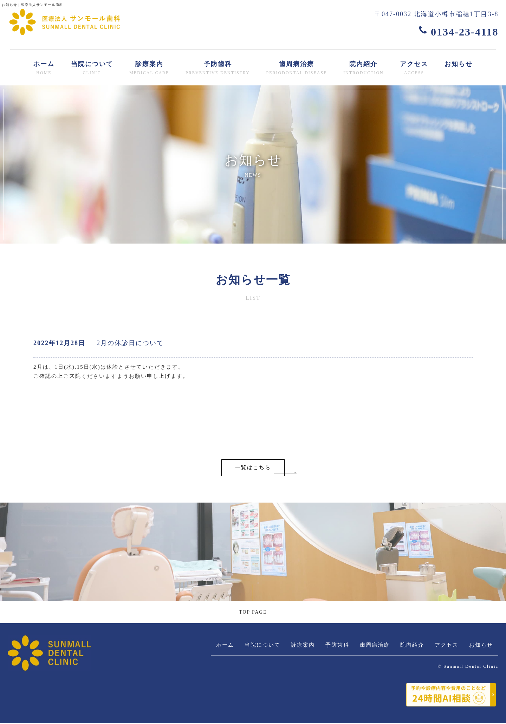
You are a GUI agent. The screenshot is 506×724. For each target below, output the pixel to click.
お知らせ (459, 63)
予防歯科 (218, 68)
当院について (92, 68)
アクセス (414, 68)
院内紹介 (363, 68)
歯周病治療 (296, 68)
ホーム (43, 68)
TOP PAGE (253, 612)
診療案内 (149, 68)
